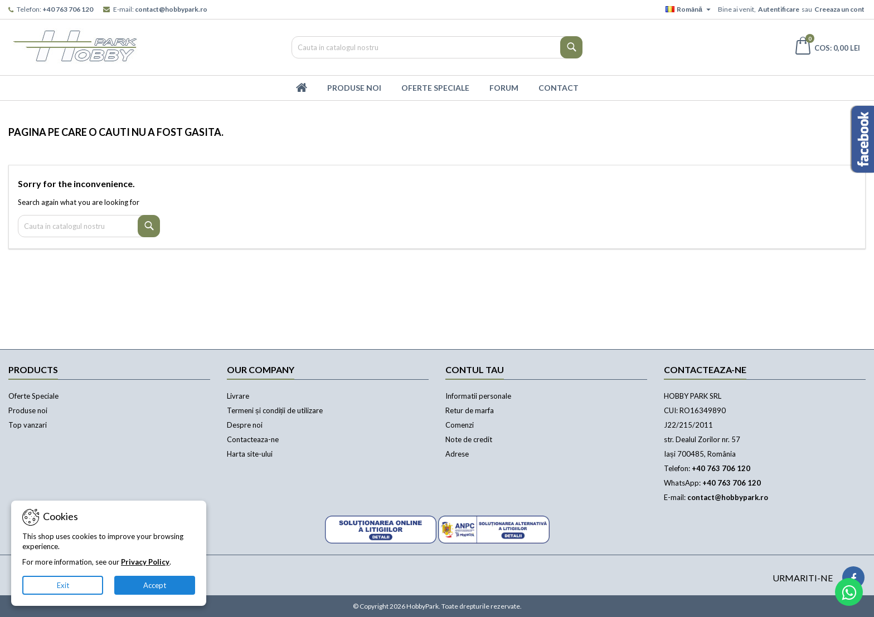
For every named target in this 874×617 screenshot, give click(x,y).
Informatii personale (478, 395)
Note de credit (468, 439)
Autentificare (778, 9)
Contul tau (474, 369)
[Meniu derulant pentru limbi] (689, 9)
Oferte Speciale (435, 87)
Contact (558, 87)
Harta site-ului (250, 453)
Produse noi (27, 410)
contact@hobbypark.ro (171, 9)
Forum (503, 87)
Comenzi (459, 424)
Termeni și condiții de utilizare (275, 410)
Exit (63, 585)
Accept (154, 585)
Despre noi (245, 424)
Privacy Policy (145, 561)
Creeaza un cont (839, 9)
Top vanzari (27, 424)
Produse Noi (354, 87)
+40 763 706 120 (67, 9)
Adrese (457, 453)
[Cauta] (437, 47)
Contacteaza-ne (253, 439)
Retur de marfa (469, 410)
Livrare (238, 395)
